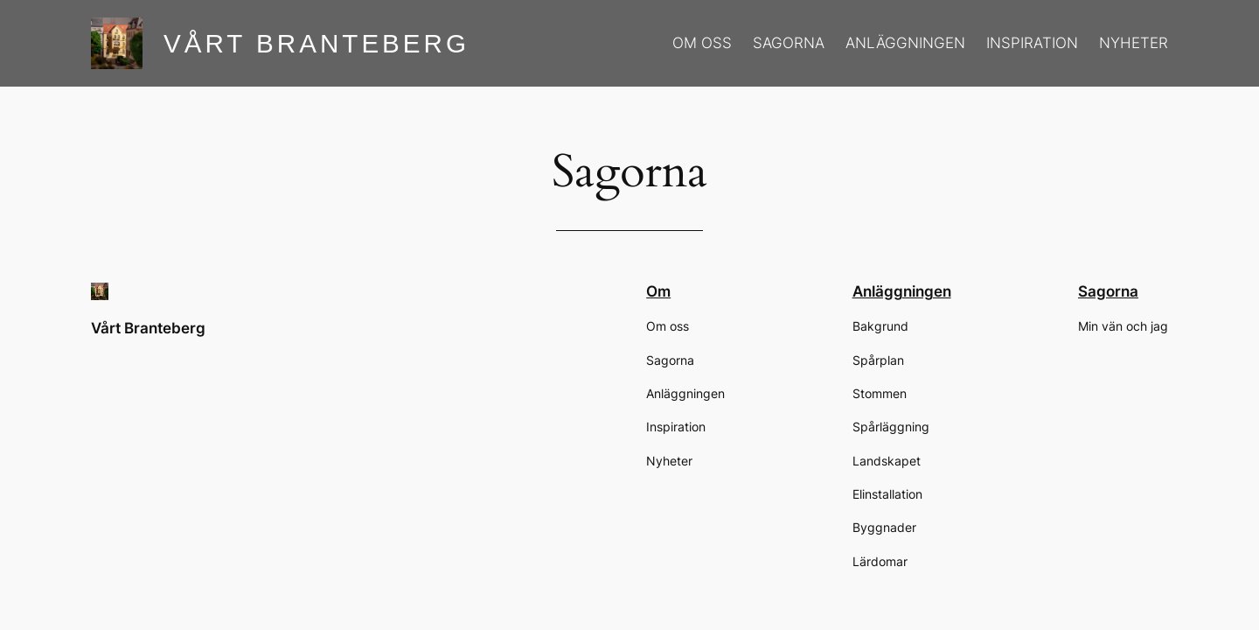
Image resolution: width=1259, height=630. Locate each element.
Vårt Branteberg (316, 43)
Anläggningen (901, 291)
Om (658, 291)
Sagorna (1108, 291)
